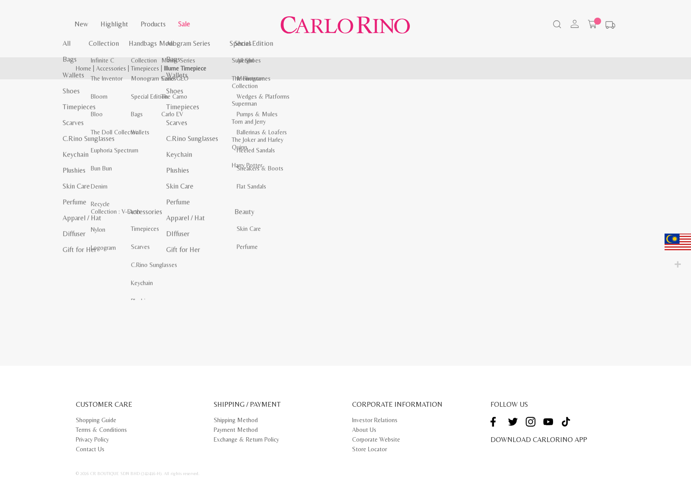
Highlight (114, 24)
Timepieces (145, 68)
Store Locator (369, 449)
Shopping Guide (96, 420)
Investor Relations (375, 420)
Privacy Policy (92, 439)
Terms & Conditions (101, 429)
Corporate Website (376, 439)
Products (153, 24)
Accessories (111, 68)
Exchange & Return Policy (246, 439)
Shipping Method (236, 420)
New (81, 24)
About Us (364, 429)
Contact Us (90, 449)
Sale (184, 24)
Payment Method (236, 429)
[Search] (556, 25)
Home (83, 68)
